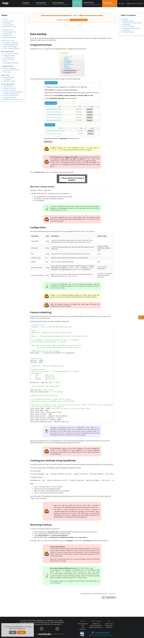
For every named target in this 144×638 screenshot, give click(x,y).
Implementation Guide (10, 37)
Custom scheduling (128, 26)
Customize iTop (8, 35)
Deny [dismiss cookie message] (12, 632)
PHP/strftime (78, 269)
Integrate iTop (7, 34)
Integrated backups (128, 21)
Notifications (7, 72)
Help (82, 627)
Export (5, 61)
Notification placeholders (10, 44)
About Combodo (96, 625)
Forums (83, 629)
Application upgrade (9, 81)
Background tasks (55, 149)
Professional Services (96, 627)
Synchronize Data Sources (11, 70)
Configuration (126, 24)
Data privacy (109, 625)
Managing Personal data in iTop (12, 99)
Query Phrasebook (8, 59)
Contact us (109, 627)
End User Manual (8, 21)
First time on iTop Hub (135, 3)
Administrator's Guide (9, 27)
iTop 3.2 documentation (79, 20)
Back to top (108, 594)
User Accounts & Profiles (10, 53)
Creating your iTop (7, 30)
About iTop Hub (82, 624)
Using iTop (4, 19)
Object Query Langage (10, 46)
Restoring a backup (128, 32)
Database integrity (8, 77)
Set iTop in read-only (9, 90)
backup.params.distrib (39, 324)
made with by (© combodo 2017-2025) (45, 634)
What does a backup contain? (133, 23)
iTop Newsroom (8, 86)
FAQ (82, 625)
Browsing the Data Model (11, 63)
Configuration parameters (11, 43)
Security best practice (9, 97)
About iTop (96, 624)
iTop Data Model (8, 25)
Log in (121, 3)
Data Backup (7, 79)
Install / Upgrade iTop (9, 32)
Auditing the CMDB (9, 55)
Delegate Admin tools (9, 88)
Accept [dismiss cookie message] (21, 632)
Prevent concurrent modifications (13, 92)
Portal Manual (7, 23)
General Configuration (9, 68)
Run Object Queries (9, 57)
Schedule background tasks (11, 94)
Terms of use (109, 624)
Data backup (124, 19)
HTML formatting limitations (11, 48)
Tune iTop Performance (10, 95)
